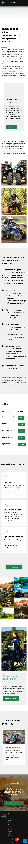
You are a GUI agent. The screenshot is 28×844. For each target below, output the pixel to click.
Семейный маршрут (12, 99)
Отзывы (10, 829)
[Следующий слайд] (27, 107)
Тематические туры (12, 822)
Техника (10, 831)
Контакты (10, 835)
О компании (11, 813)
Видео (9, 827)
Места (9, 818)
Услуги (9, 820)
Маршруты (10, 816)
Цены (9, 833)
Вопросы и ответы (12, 824)
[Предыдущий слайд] (0, 107)
